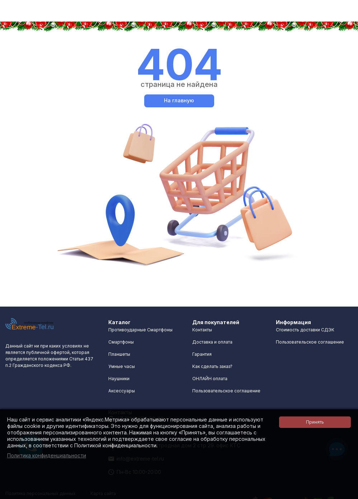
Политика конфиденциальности (46, 455)
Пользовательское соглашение (226, 390)
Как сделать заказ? (212, 366)
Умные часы (121, 366)
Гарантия (202, 354)
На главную (179, 100)
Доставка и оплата (212, 342)
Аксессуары (121, 390)
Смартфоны (121, 342)
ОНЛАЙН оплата (209, 378)
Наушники (118, 378)
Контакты (202, 329)
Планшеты (119, 354)
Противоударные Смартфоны (140, 329)
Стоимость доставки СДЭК (305, 329)
